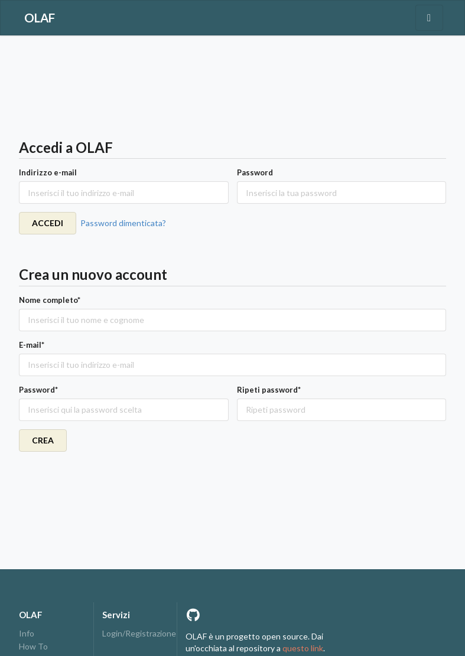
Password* (38, 389)
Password (255, 172)
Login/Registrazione (135, 633)
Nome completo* (49, 300)
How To (33, 646)
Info (26, 633)
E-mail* (31, 345)
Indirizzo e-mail (48, 172)
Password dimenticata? (123, 223)
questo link (302, 648)
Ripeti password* (269, 389)
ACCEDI (47, 223)
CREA (43, 440)
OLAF (39, 18)
